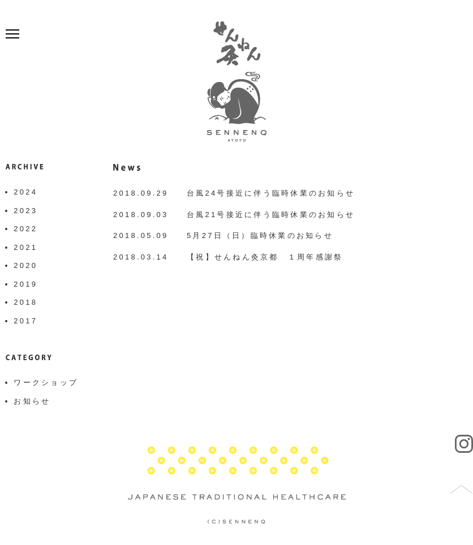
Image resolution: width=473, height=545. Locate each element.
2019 (25, 284)
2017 (25, 321)
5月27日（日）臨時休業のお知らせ (260, 235)
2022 (25, 228)
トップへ (461, 489)
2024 (25, 192)
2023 (25, 210)
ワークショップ (46, 382)
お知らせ (32, 401)
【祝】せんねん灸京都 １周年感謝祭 (265, 257)
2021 (25, 247)
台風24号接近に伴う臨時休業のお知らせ (271, 193)
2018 (25, 302)
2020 (25, 265)
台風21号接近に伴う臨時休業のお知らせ (271, 214)
